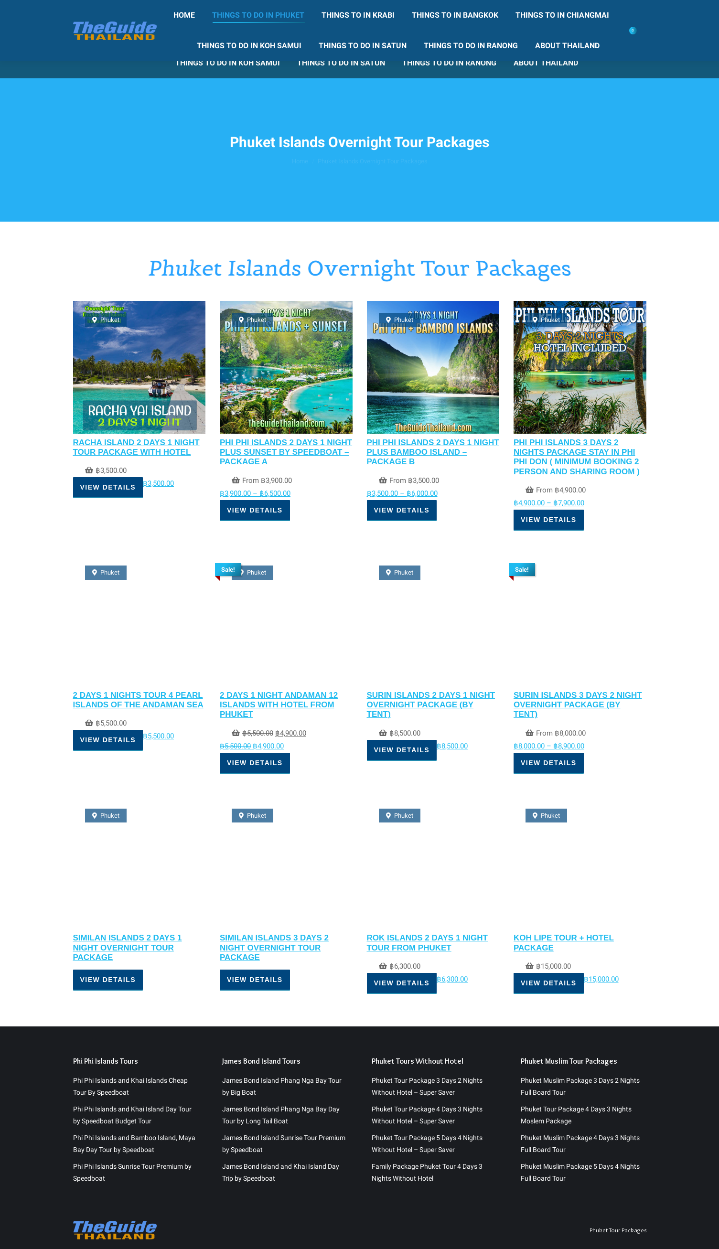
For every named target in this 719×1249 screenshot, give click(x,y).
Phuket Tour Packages (618, 1115)
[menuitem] (163, 32)
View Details (108, 487)
